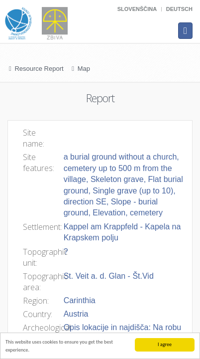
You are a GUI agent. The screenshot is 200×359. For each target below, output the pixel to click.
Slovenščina (137, 9)
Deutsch (179, 9)
